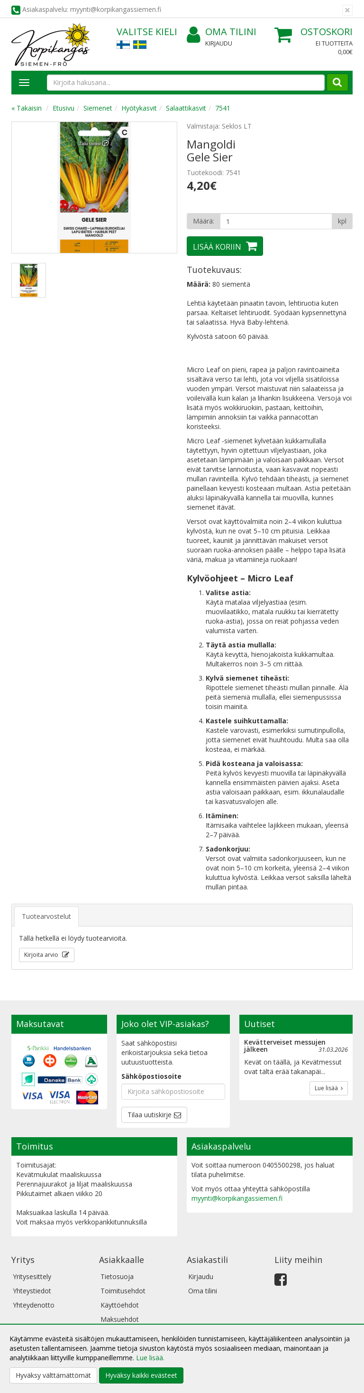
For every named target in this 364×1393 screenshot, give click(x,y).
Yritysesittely (32, 1276)
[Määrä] (276, 221)
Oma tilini (221, 32)
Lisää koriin (217, 247)
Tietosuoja (117, 1276)
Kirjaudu (218, 43)
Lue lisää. (150, 1357)
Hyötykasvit (139, 107)
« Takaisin (26, 107)
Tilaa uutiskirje (149, 1114)
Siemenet (97, 107)
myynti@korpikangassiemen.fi (236, 1198)
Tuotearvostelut (46, 916)
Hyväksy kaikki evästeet (141, 1375)
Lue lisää (329, 1088)
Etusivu (63, 107)
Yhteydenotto (34, 1304)
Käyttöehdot (119, 1304)
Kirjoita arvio (42, 955)
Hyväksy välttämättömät (53, 1375)
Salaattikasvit (186, 107)
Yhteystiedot (32, 1290)
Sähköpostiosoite (151, 1076)
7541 (222, 107)
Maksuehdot (119, 1319)
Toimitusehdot (123, 1290)
